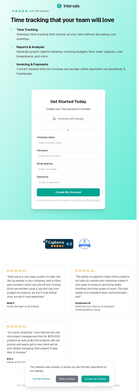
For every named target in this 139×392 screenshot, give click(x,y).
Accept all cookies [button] (95, 378)
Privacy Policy (93, 200)
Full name (42, 150)
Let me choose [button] (41, 378)
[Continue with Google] (68, 118)
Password (42, 176)
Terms (79, 200)
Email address (45, 163)
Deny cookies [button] (67, 378)
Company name (46, 137)
